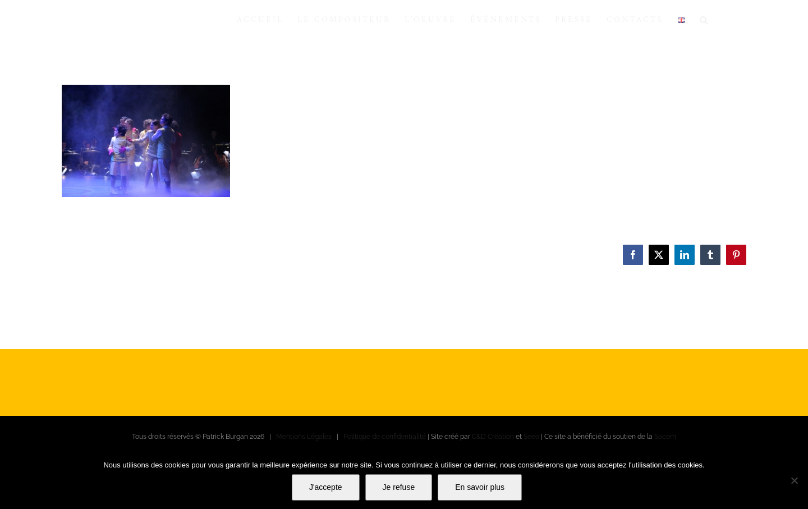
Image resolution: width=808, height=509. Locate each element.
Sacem (665, 437)
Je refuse (399, 487)
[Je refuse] (794, 480)
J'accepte (325, 487)
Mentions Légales (304, 437)
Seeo (531, 437)
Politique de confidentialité (384, 437)
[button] (704, 19)
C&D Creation (493, 437)
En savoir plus (479, 487)
